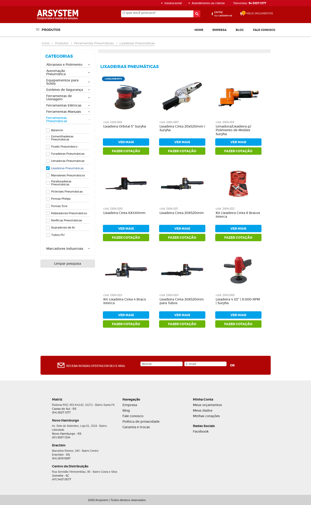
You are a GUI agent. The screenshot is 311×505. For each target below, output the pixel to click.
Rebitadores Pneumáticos (69, 213)
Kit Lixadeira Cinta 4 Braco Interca (124, 301)
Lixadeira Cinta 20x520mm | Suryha (182, 128)
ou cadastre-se (223, 14)
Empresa (219, 30)
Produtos (51, 29)
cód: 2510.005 (225, 295)
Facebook (201, 432)
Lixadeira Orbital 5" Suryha (124, 126)
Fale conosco (264, 30)
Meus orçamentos (207, 405)
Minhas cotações (206, 416)
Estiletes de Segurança (64, 90)
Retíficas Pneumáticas (66, 220)
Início (45, 43)
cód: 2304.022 (225, 208)
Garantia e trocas (136, 427)
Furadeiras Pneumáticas (67, 153)
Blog (240, 30)
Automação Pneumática (56, 72)
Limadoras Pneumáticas (67, 160)
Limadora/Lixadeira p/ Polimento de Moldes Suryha (233, 130)
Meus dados (202, 411)
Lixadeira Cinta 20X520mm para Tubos (182, 301)
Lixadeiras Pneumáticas (137, 43)
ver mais (126, 142)
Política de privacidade (141, 422)
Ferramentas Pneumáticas (94, 43)
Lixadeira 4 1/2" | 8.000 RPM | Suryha (238, 301)
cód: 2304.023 (112, 295)
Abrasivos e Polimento (64, 65)
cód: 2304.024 (169, 295)
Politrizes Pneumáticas (67, 191)
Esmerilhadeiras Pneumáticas (62, 138)
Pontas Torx (59, 206)
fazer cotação (126, 151)
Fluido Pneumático (64, 146)
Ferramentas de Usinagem (59, 97)
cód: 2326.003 (112, 122)
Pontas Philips (61, 198)
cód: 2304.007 (169, 122)
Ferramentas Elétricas (63, 105)
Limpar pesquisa (67, 263)
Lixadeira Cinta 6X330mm (124, 213)
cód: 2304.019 (225, 122)
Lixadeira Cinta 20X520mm (182, 213)
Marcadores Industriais (64, 249)
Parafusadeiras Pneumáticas (61, 183)
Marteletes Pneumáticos (68, 175)
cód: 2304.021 (169, 208)
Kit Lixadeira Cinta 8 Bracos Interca (238, 215)
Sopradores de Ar (63, 227)
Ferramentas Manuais (63, 112)
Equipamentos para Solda (62, 82)
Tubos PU (57, 234)
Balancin (57, 130)
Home (199, 30)
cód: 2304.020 (112, 208)
